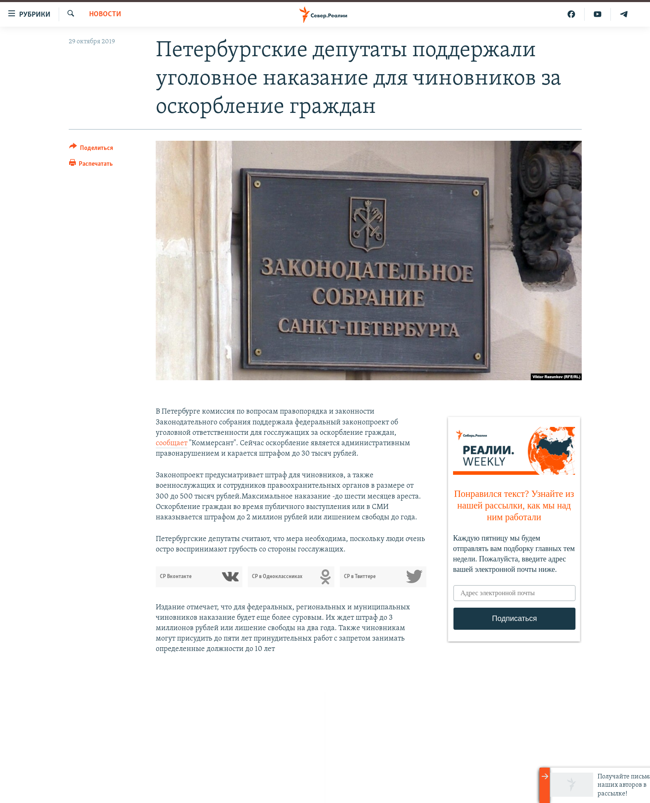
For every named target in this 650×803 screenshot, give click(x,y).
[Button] (91, 149)
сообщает (171, 443)
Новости (105, 14)
